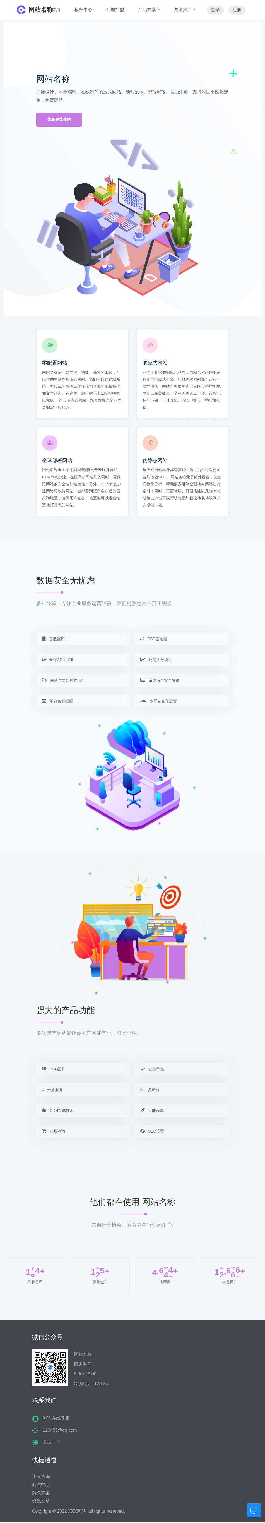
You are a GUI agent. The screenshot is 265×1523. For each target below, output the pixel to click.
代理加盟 (115, 9)
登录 (215, 10)
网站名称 (40, 9)
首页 (56, 9)
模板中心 (83, 9)
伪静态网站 (155, 460)
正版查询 (41, 1478)
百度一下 (52, 1443)
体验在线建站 (59, 119)
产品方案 (149, 9)
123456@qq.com (60, 1431)
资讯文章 (41, 1502)
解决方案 (41, 1494)
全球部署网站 (57, 460)
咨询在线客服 (56, 1420)
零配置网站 (54, 363)
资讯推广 (185, 9)
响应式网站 (155, 363)
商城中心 (41, 1486)
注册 (236, 10)
